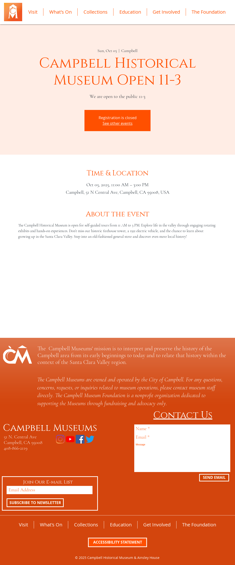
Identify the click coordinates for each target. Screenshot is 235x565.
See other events (118, 123)
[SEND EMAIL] (214, 477)
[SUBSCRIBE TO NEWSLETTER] (35, 502)
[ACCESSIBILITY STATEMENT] (117, 542)
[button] (32, 12)
